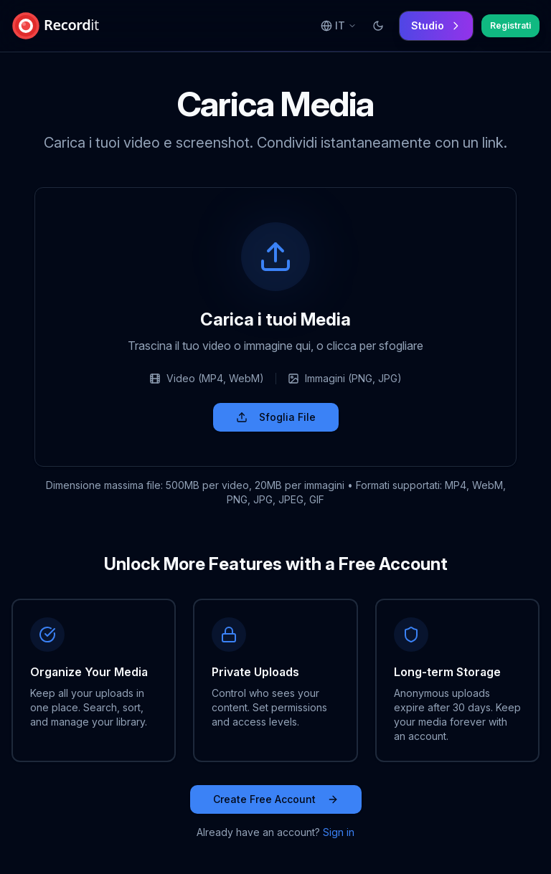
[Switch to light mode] (378, 26)
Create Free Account (276, 799)
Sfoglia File (276, 417)
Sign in (338, 832)
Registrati (510, 25)
